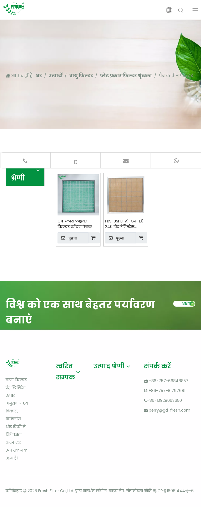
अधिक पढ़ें (187, 305)
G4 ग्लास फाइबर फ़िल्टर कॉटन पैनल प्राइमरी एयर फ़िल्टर (75, 223)
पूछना (67, 237)
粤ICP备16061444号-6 (173, 491)
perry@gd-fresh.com (169, 410)
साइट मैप (116, 491)
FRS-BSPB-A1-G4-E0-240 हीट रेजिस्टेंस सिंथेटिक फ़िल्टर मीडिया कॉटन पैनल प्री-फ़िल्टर (125, 223)
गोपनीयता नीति (139, 491)
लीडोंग (101, 491)
